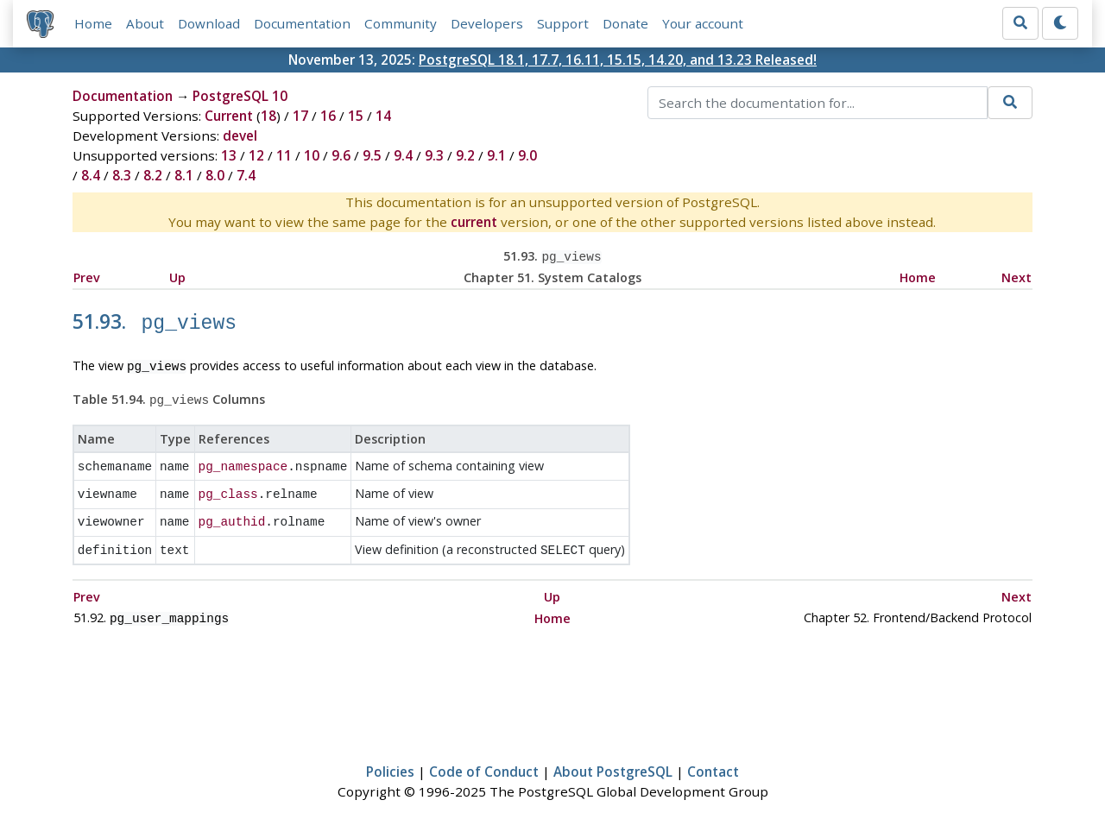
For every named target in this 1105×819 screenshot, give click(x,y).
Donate (625, 23)
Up (177, 276)
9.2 (465, 155)
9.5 (372, 155)
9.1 (496, 155)
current (474, 221)
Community (400, 23)
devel (240, 135)
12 (256, 155)
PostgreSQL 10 (240, 95)
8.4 (90, 175)
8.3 (121, 175)
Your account (702, 23)
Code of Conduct (484, 755)
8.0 (214, 175)
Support (563, 23)
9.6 (341, 155)
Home (93, 23)
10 (311, 155)
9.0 (527, 155)
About (145, 23)
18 (268, 115)
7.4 (246, 175)
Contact (713, 755)
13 (229, 155)
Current (229, 115)
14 (383, 115)
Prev (86, 276)
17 (300, 115)
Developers (487, 23)
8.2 (152, 175)
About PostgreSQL (612, 755)
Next (1016, 276)
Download (209, 23)
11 (284, 155)
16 (328, 115)
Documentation (302, 23)
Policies (390, 755)
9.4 (403, 155)
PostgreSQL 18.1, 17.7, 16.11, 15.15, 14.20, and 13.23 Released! (618, 59)
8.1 (183, 175)
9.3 (434, 155)
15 (355, 115)
